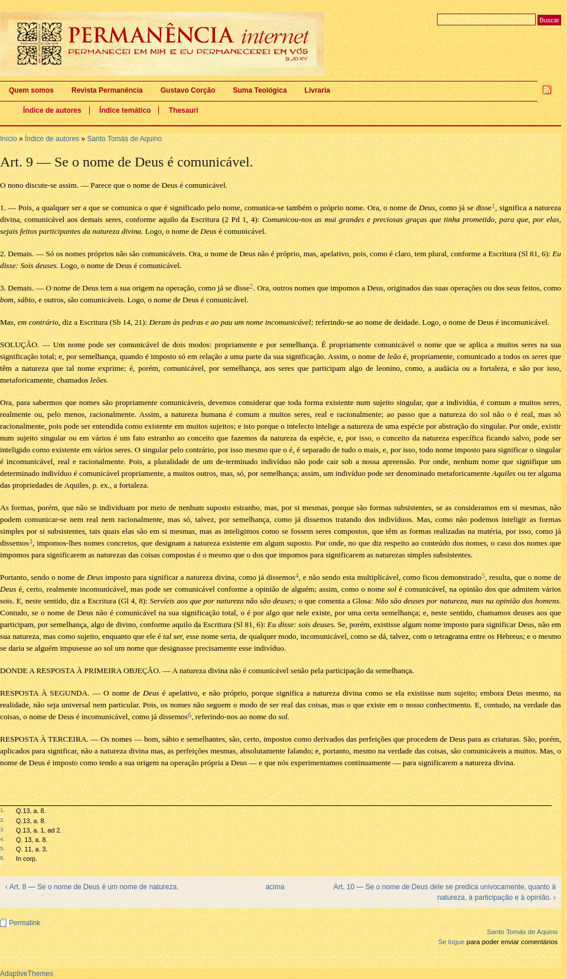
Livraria (317, 90)
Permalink (24, 923)
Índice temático (125, 110)
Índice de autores (52, 110)
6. (2, 857)
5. (2, 848)
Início (8, 139)
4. (2, 839)
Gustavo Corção (188, 90)
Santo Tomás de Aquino (124, 139)
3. (2, 829)
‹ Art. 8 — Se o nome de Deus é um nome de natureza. (92, 887)
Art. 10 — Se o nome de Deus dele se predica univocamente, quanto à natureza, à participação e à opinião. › (445, 892)
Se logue (451, 941)
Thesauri (183, 110)
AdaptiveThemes (26, 974)
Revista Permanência (107, 90)
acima (275, 887)
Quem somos (31, 90)
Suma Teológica (259, 90)
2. (2, 820)
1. (2, 810)
